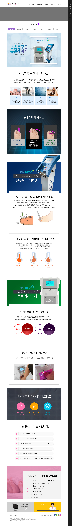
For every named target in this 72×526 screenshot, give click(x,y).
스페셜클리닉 (39, 4)
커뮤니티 (60, 4)
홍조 (57, 29)
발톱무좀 (11, 29)
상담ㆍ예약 (53, 4)
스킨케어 (46, 4)
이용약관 (11, 515)
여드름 (26, 29)
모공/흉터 (34, 29)
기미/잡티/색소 (19, 29)
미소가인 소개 (31, 4)
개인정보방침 (15, 515)
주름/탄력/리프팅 (49, 29)
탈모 (42, 29)
